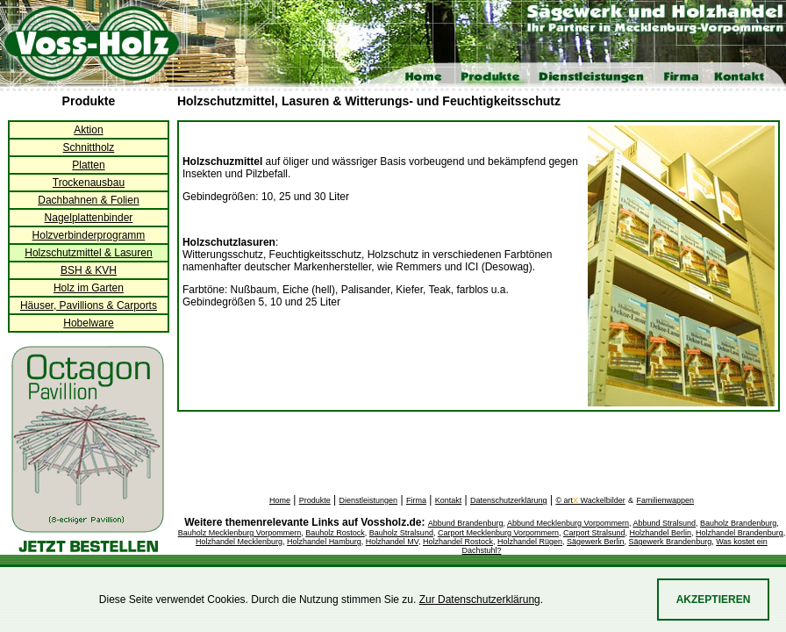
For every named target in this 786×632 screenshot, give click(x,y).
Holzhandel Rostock (458, 541)
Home (279, 500)
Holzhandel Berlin (661, 532)
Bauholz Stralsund (401, 532)
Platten (88, 165)
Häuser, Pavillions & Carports (88, 305)
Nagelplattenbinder (89, 218)
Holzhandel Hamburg (324, 541)
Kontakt (448, 500)
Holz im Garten (89, 288)
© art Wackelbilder (590, 500)
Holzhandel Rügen (529, 541)
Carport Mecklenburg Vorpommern (498, 532)
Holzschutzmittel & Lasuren (88, 253)
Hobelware (88, 323)
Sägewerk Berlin (596, 541)
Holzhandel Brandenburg (739, 532)
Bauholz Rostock (335, 532)
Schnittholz (89, 147)
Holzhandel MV (392, 541)
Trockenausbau (89, 182)
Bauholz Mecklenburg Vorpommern (240, 532)
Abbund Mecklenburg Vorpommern (568, 523)
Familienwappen (665, 500)
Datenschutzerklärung (508, 500)
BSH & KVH (89, 270)
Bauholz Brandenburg (738, 523)
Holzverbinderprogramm (89, 235)
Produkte (315, 500)
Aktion (88, 130)
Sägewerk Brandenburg (670, 541)
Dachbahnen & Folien (88, 200)
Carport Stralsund (594, 532)
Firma (416, 500)
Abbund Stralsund (665, 523)
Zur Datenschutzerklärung (479, 599)
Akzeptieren (713, 599)
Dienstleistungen (368, 500)
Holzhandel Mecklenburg (239, 541)
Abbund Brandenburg (466, 523)
